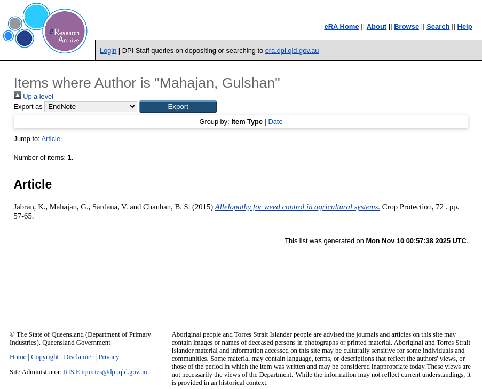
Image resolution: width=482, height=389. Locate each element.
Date (275, 122)
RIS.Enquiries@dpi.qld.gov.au (105, 372)
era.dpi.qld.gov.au (292, 50)
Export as (28, 107)
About (377, 26)
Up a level (33, 96)
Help (464, 26)
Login (108, 50)
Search (437, 26)
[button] (178, 106)
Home (18, 357)
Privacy (108, 357)
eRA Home (341, 26)
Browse (406, 26)
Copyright (45, 357)
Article (51, 139)
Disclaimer (78, 357)
